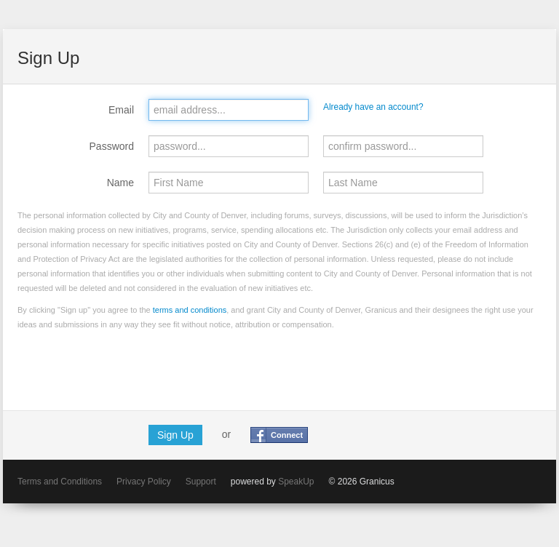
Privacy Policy (143, 481)
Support (201, 481)
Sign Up (175, 435)
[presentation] (128, 367)
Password (112, 146)
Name (120, 182)
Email (121, 110)
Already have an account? (373, 107)
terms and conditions (190, 310)
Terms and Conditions (59, 481)
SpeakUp (296, 481)
